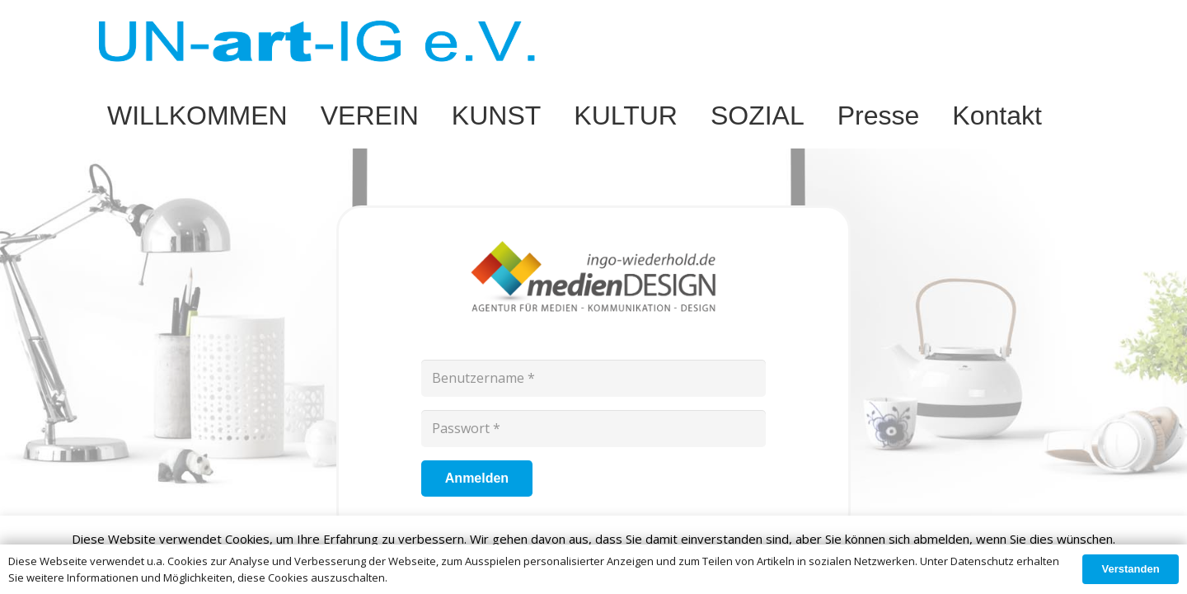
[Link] (317, 41)
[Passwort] (593, 428)
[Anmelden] (477, 478)
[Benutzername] (593, 378)
